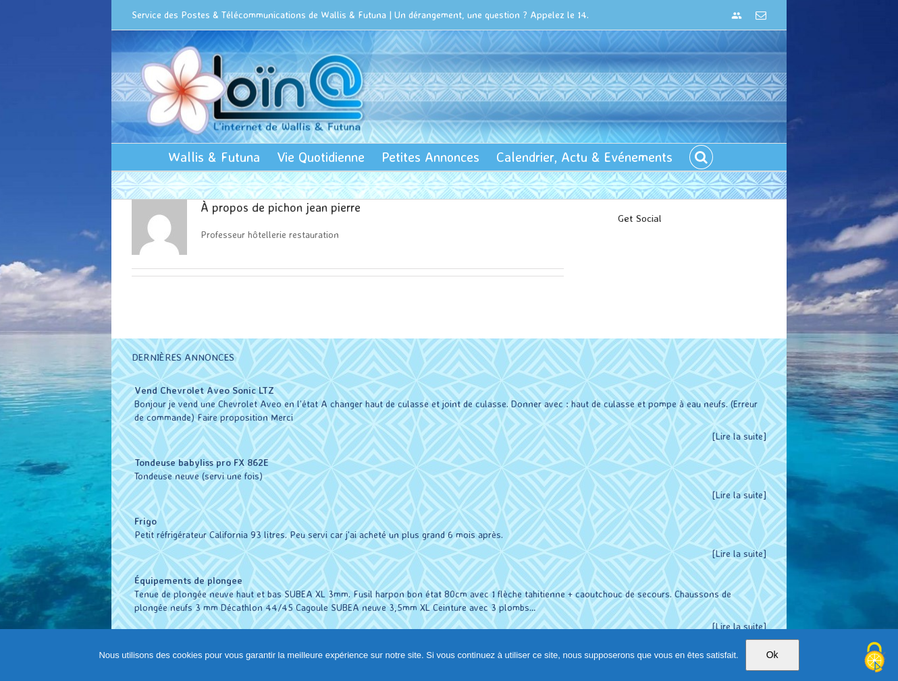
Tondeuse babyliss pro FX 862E (199, 462)
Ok (772, 654)
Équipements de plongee (186, 580)
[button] (698, 157)
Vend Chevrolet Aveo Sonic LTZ (201, 390)
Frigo (143, 521)
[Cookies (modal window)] (874, 658)
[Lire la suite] (737, 436)
